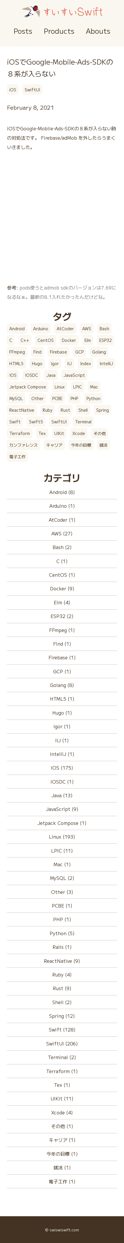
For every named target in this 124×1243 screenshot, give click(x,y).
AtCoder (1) (62, 519)
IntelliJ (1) (62, 753)
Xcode (78, 433)
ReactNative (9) (62, 960)
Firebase (58, 352)
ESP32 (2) (62, 615)
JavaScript (74, 375)
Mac (94, 387)
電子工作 (17, 456)
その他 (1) (62, 1126)
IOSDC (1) (62, 781)
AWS (86, 328)
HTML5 (16, 363)
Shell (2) (62, 1002)
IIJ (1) (62, 740)
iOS (12, 90)
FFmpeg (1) (62, 629)
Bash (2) (62, 547)
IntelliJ (106, 363)
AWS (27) (62, 533)
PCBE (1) (62, 905)
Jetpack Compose (27, 387)
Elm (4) (62, 602)
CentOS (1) (62, 574)
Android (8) (62, 492)
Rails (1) (62, 946)
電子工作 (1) (62, 1181)
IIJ (69, 363)
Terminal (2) (62, 1057)
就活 (103, 445)
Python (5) (62, 933)
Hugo (37, 363)
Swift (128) (62, 1029)
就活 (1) (62, 1167)
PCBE (57, 398)
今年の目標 (81, 445)
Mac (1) (62, 864)
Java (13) (62, 795)
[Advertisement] (62, 221)
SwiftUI (32, 90)
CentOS (45, 340)
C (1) (62, 560)
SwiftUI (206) (62, 1043)
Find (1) (62, 643)
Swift (15, 422)
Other (37, 398)
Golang (99, 352)
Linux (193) (62, 836)
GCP (79, 352)
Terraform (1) (62, 1071)
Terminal (83, 422)
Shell (83, 410)
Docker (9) (62, 588)
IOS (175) (62, 767)
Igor (55, 363)
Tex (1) (62, 1084)
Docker (69, 340)
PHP (74, 398)
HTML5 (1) (62, 698)
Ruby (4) (62, 974)
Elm (88, 340)
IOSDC (31, 375)
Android (17, 328)
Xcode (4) (62, 1112)
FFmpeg (17, 352)
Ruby (47, 410)
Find (37, 352)
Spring (102, 410)
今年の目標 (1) (62, 1153)
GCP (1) (62, 671)
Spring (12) (62, 1015)
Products (59, 31)
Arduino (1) (62, 505)
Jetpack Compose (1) (62, 822)
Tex (42, 433)
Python (93, 398)
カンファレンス (23, 445)
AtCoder (65, 328)
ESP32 (105, 340)
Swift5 (36, 422)
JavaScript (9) (62, 808)
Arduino (40, 328)
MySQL (16, 398)
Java (50, 375)
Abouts (98, 31)
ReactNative (21, 410)
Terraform (19, 433)
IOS (13, 375)
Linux (60, 387)
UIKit (59, 433)
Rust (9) (62, 988)
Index (85, 363)
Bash (104, 328)
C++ (25, 340)
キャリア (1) (62, 1139)
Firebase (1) (62, 657)
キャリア (54, 445)
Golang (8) (62, 684)
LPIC (77, 387)
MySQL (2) (62, 877)
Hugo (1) (62, 712)
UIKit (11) (62, 1098)
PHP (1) (62, 919)
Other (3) (62, 891)
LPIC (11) (62, 850)
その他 (100, 433)
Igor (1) (62, 726)
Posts (23, 31)
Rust (65, 410)
